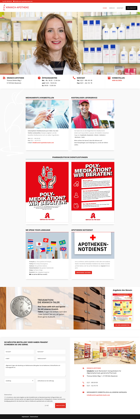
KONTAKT (120, 8)
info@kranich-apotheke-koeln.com (98, 395)
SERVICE (112, 8)
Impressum (25, 416)
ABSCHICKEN (60, 405)
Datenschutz (34, 416)
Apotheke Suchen (83, 272)
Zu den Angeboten (122, 325)
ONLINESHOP (131, 8)
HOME (105, 8)
